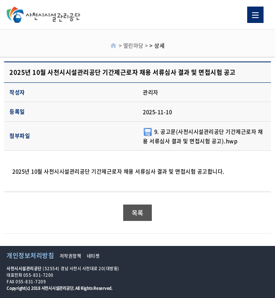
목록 (138, 212)
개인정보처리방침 (30, 255)
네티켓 (93, 256)
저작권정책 (70, 256)
